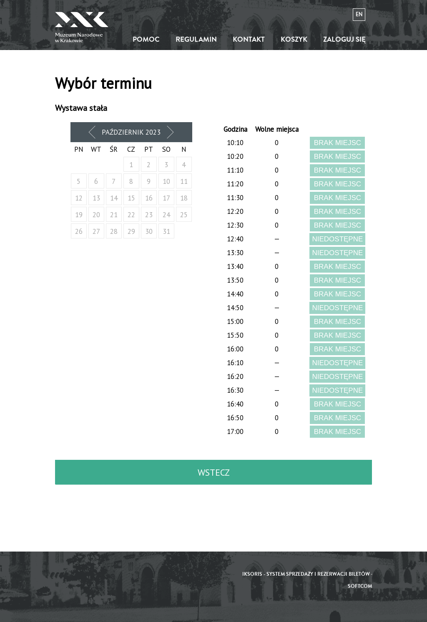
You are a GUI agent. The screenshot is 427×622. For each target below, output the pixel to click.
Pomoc (146, 39)
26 (79, 231)
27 (96, 231)
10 (166, 181)
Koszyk (294, 39)
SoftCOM (360, 586)
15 (131, 198)
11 (184, 181)
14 (114, 198)
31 (166, 231)
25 (184, 214)
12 (79, 198)
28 (114, 231)
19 (79, 214)
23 (149, 214)
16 (149, 198)
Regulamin (196, 39)
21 (114, 214)
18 (184, 198)
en (359, 14)
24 (166, 214)
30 (149, 231)
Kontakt (249, 39)
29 (131, 231)
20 (96, 214)
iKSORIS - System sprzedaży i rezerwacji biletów (306, 574)
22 (131, 214)
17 (166, 198)
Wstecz (214, 472)
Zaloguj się (344, 39)
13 (96, 198)
